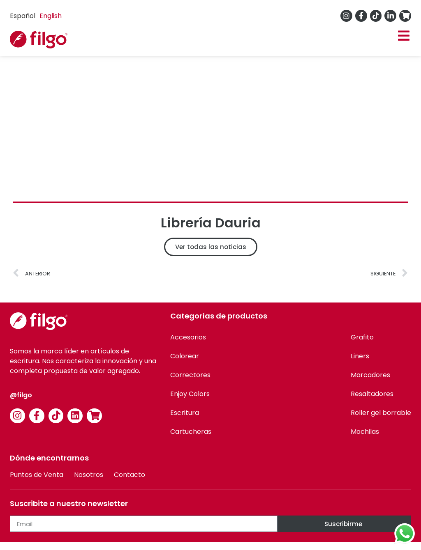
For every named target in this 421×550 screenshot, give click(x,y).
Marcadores (370, 375)
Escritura (184, 412)
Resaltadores (372, 394)
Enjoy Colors (190, 394)
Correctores (190, 375)
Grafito (362, 337)
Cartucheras (190, 431)
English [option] (50, 16)
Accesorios (188, 337)
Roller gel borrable (381, 412)
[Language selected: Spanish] (38, 16)
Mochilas (365, 431)
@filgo (21, 395)
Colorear (184, 356)
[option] (50, 16)
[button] (403, 36)
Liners (360, 356)
